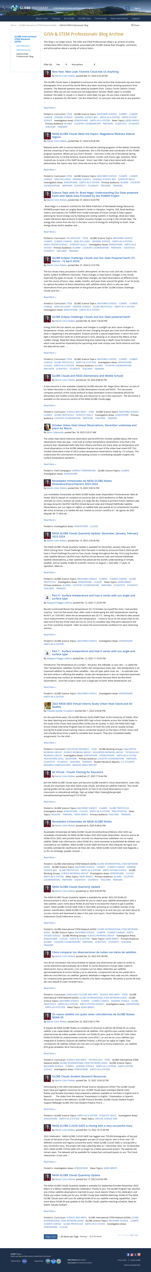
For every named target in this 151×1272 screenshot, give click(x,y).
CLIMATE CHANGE (63, 241)
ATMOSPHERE (81, 120)
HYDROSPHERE (107, 755)
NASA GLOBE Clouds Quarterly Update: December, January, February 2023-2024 (95, 535)
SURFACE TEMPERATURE (84, 470)
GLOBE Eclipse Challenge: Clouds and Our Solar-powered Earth (91, 317)
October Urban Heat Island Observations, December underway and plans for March (94, 426)
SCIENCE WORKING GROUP (77, 752)
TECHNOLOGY (74, 238)
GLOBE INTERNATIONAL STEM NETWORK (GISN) (103, 997)
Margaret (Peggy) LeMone (59, 602)
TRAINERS (63, 126)
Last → (137, 1235)
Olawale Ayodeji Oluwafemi (60, 710)
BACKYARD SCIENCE (107, 114)
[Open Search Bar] (127, 8)
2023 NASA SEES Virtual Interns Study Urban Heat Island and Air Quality (92, 705)
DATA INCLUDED (62, 179)
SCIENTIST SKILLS (127, 179)
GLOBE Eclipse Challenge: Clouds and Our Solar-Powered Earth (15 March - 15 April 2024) (93, 259)
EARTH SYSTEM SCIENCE (56, 244)
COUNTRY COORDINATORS (87, 123)
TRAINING (68, 814)
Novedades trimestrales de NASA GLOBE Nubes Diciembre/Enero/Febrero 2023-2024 (82, 482)
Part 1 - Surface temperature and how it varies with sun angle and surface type (93, 652)
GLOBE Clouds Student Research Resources (79, 1076)
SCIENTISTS (121, 123)
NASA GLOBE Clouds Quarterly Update (76, 887)
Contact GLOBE (135, 1260)
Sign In (137, 8)
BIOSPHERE (71, 758)
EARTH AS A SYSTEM (110, 117)
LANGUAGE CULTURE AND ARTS (83, 994)
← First (118, 1235)
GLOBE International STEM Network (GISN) (37, 25)
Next (132, 1235)
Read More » (50, 107)
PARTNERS (108, 123)
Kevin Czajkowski (55, 432)
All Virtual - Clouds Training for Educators (77, 772)
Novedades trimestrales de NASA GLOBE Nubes (82, 821)
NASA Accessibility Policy (132, 1265)
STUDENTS (134, 123)
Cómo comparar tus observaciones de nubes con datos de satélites (94, 952)
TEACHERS (50, 126)
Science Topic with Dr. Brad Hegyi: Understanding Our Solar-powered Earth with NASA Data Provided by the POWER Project (95, 194)
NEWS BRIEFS (132, 120)
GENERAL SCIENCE (63, 117)
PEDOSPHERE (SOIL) (54, 758)
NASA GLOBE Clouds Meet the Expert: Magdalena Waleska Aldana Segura (93, 135)
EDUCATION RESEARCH (78, 749)
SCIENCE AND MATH (77, 411)
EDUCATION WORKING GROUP (108, 752)
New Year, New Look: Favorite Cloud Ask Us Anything (85, 71)
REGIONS (56, 814)
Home (13, 25)
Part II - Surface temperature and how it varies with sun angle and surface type (93, 597)
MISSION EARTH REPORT (84, 765)
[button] (135, 25)
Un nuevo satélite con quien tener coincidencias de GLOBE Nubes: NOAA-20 (93, 1016)
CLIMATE (123, 114)
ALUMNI (68, 123)
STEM (70, 114)
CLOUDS (48, 365)
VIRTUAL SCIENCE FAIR (106, 1118)
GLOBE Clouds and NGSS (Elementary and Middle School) (87, 376)
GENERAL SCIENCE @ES (86, 117)
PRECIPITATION (119, 811)
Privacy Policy (122, 1260)
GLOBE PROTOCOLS (103, 306)
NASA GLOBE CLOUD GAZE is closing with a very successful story (92, 1126)
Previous (125, 1235)
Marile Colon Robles (65, 75)
